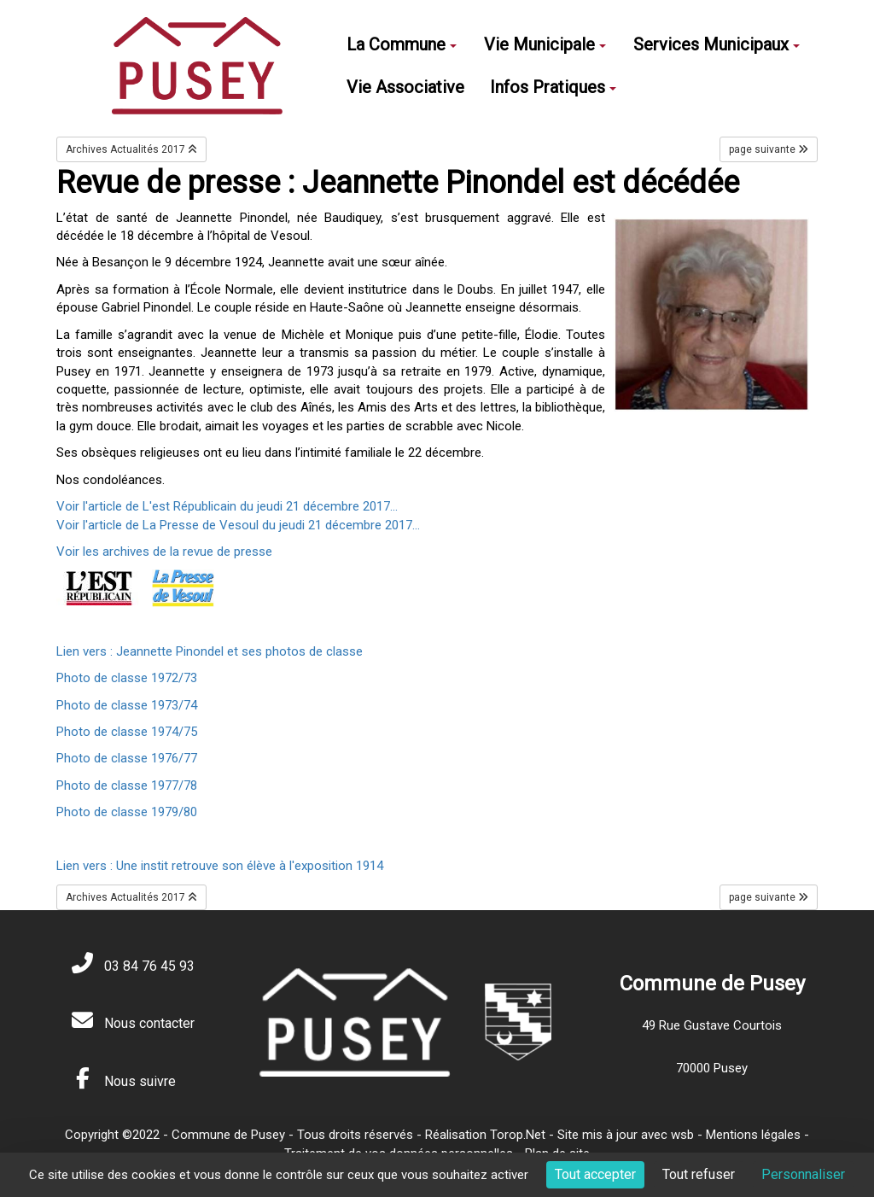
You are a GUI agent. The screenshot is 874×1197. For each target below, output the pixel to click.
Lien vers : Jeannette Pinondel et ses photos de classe (209, 651)
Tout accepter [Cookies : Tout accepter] (595, 1174)
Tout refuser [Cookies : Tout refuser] (698, 1174)
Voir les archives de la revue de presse (164, 551)
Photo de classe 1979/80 (126, 812)
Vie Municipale (545, 44)
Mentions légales (753, 1134)
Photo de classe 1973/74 (126, 705)
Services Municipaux (716, 44)
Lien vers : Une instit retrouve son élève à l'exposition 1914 (219, 865)
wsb (682, 1134)
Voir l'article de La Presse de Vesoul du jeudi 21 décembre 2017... (238, 525)
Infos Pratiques (553, 87)
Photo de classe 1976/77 (126, 758)
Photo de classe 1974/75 (126, 731)
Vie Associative (405, 87)
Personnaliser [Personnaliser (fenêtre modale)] (803, 1174)
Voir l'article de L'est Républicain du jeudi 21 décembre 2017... (228, 506)
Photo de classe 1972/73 (126, 678)
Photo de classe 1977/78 (126, 785)
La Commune (402, 44)
